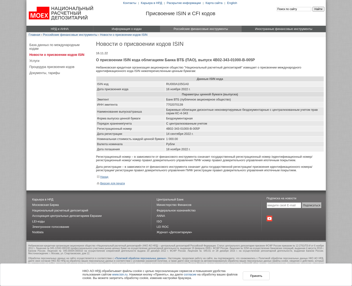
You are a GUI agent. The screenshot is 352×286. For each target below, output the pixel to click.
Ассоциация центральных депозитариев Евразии (67, 216)
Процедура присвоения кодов (52, 67)
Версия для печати (111, 183)
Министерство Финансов (174, 205)
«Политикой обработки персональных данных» (141, 258)
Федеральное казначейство (176, 210)
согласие (190, 274)
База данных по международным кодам (54, 46)
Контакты (129, 3)
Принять (256, 276)
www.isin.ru (120, 274)
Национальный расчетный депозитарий (60, 210)
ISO (159, 221)
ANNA (161, 216)
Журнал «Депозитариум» (174, 232)
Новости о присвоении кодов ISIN (124, 34)
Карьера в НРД (151, 3)
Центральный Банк (170, 199)
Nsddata (38, 232)
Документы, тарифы (44, 73)
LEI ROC (163, 227)
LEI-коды (38, 221)
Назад (102, 177)
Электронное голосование (50, 227)
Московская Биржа (45, 205)
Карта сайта (214, 3)
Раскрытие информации (184, 3)
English (232, 3)
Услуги (34, 61)
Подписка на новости (282, 198)
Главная (34, 34)
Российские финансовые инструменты (70, 34)
